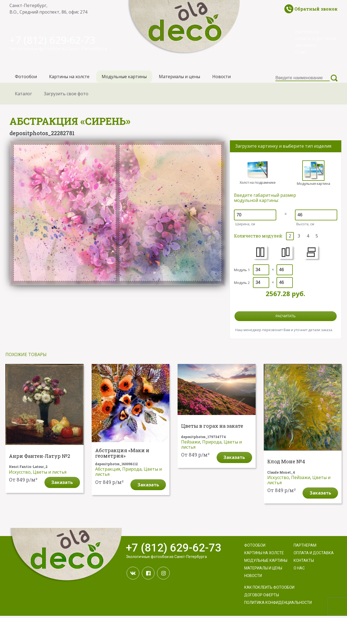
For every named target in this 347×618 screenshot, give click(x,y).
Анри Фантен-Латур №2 (39, 458)
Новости (221, 78)
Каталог (23, 96)
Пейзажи (190, 444)
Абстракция (107, 471)
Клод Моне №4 (286, 463)
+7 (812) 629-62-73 (56, 39)
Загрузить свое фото (66, 96)
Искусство (20, 474)
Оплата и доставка (315, 38)
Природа (132, 471)
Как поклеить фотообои (269, 589)
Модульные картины (124, 78)
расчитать (286, 318)
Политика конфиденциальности (278, 605)
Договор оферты (261, 597)
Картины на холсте (69, 78)
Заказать (62, 484)
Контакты (305, 45)
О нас (301, 52)
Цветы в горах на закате (212, 428)
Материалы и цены (179, 78)
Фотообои (26, 78)
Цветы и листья (49, 474)
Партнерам (307, 31)
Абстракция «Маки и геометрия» (122, 455)
